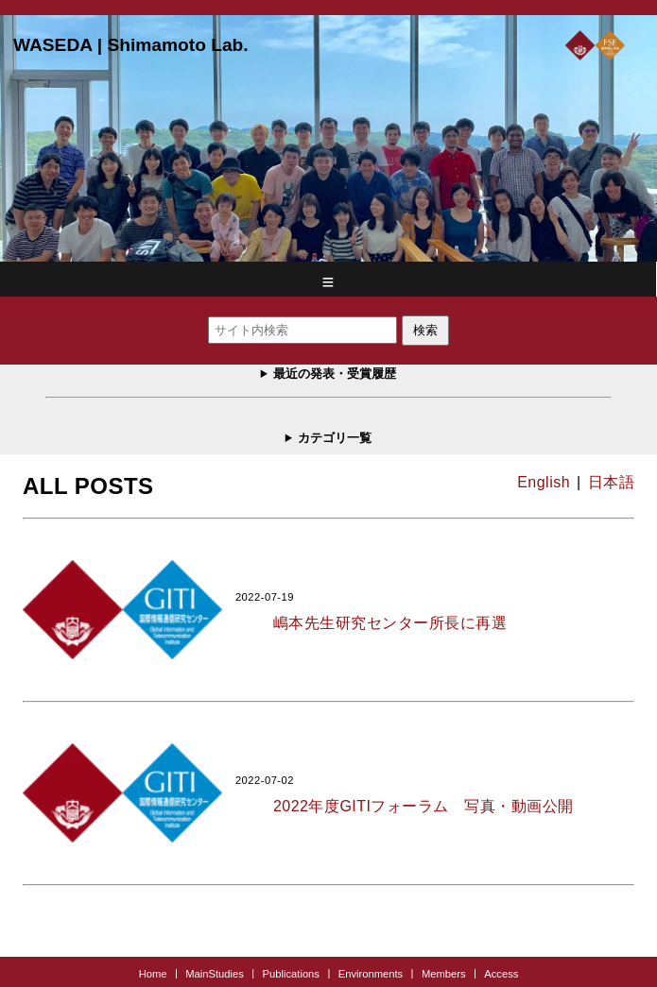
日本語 (611, 482)
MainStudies (214, 972)
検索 (425, 330)
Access (501, 972)
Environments (370, 972)
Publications (291, 972)
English (543, 482)
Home (153, 972)
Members (444, 972)
